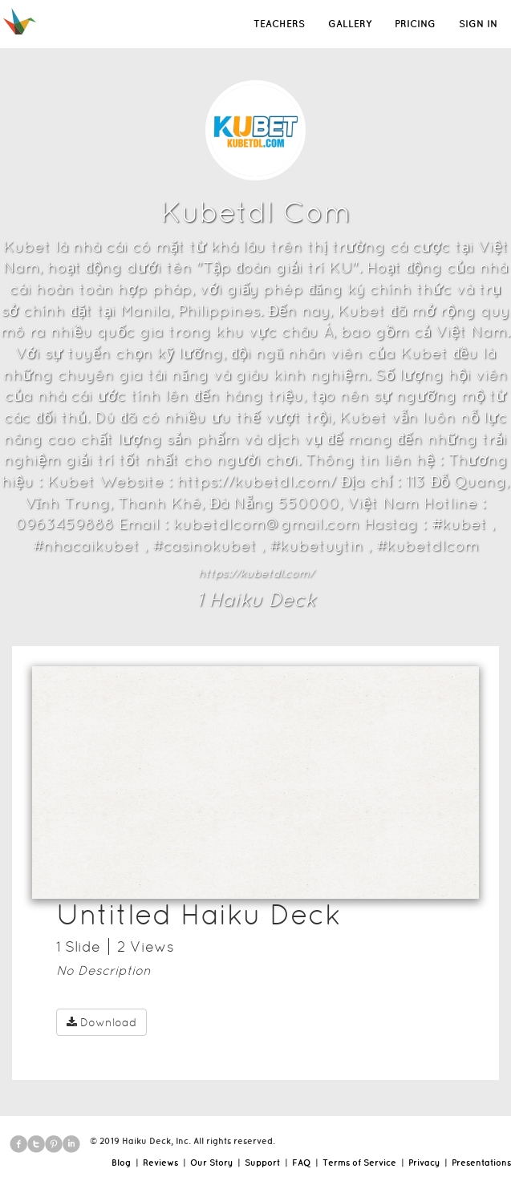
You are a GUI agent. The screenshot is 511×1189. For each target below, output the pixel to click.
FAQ (301, 1162)
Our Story (211, 1162)
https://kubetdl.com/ (256, 573)
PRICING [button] (415, 23)
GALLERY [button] (349, 23)
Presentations (481, 1162)
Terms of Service (359, 1162)
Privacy (424, 1162)
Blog (121, 1162)
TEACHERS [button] (279, 23)
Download (101, 1022)
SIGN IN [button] (478, 23)
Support (262, 1162)
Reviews (160, 1162)
